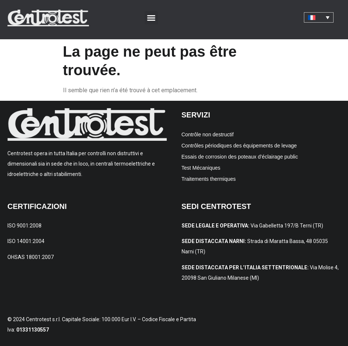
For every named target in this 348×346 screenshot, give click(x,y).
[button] (151, 17)
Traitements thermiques (209, 179)
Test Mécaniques (201, 168)
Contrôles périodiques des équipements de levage (239, 146)
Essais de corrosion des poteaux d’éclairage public (240, 157)
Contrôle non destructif (208, 134)
